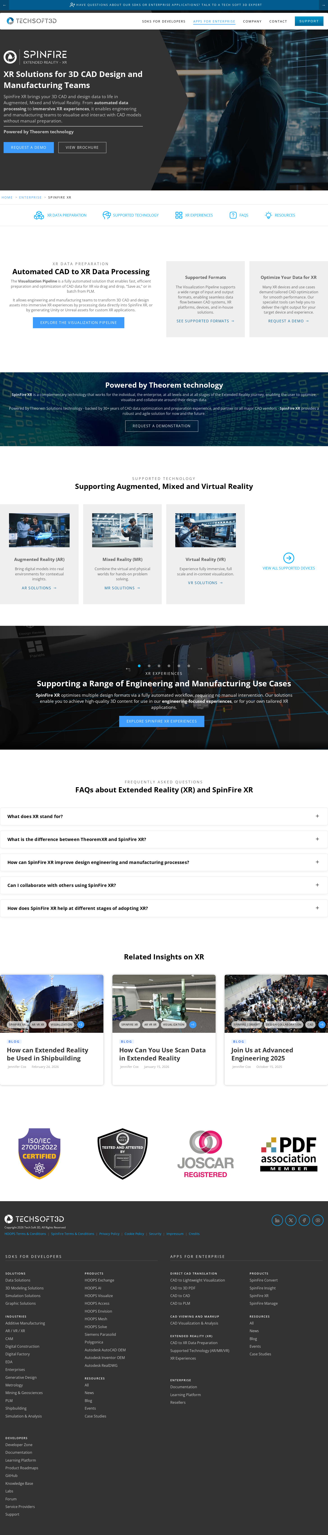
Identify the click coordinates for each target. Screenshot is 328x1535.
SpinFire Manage (264, 1303)
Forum (11, 1499)
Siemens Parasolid (100, 1334)
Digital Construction (22, 1346)
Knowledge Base (19, 1483)
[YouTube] (317, 1220)
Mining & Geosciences (24, 1392)
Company (252, 22)
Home (7, 197)
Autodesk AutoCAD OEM (105, 1349)
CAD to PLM (180, 1303)
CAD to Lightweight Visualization (197, 1280)
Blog (88, 1400)
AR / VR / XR (15, 1331)
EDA (8, 1361)
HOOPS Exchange (99, 1280)
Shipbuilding (16, 1408)
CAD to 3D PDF (182, 1288)
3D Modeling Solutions (24, 1288)
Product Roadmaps (21, 1468)
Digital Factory (17, 1354)
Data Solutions (17, 1280)
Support (309, 22)
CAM (9, 1338)
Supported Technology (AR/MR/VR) (199, 1350)
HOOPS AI (93, 1288)
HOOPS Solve (96, 1326)
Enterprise (31, 197)
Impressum (175, 1234)
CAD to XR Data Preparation (194, 1343)
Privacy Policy (109, 1234)
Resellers (178, 1402)
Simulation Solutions (23, 1295)
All (87, 1385)
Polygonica (94, 1342)
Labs (9, 1491)
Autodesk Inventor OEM (105, 1357)
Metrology (14, 1385)
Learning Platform (20, 1460)
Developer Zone (18, 1444)
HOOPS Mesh (96, 1319)
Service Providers (20, 1506)
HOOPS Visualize (99, 1295)
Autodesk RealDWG (101, 1365)
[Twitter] (290, 1220)
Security (155, 1234)
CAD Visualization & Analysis (194, 1323)
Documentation (18, 1452)
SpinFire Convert (264, 1280)
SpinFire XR (259, 1295)
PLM (9, 1400)
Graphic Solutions (20, 1303)
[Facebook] (304, 1220)
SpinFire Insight (263, 1288)
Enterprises (15, 1369)
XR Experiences (183, 1358)
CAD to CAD (180, 1295)
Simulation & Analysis (23, 1416)
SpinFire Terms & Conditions (72, 1234)
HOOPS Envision (98, 1311)
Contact (278, 22)
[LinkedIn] (277, 1220)
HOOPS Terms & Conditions (25, 1234)
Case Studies (95, 1416)
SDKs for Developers (164, 22)
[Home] (32, 23)
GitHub (11, 1475)
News (89, 1392)
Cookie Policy (134, 1234)
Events (90, 1408)
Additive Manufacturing (25, 1323)
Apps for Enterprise (214, 22)
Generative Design (21, 1377)
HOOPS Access (97, 1303)
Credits (194, 1234)
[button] (29, 147)
